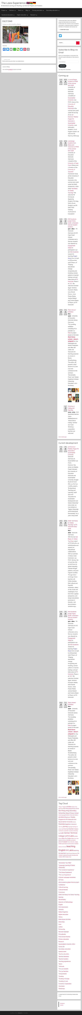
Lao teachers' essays (72, 829)
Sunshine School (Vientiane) (72, 843)
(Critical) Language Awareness (67, 877)
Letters (61, 927)
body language (62, 815)
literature (61, 840)
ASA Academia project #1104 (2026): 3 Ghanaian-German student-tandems (73, 223)
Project (4, 10)
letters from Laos (75, 838)
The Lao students (63, 968)
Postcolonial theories (64, 936)
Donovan (20, 1013)
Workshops (62, 988)
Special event (62, 951)
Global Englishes (63, 912)
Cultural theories (63, 889)
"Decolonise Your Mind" (65, 863)
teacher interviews (62, 846)
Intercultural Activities (65, 919)
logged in (10, 69)
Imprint (61, 1005)
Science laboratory (71, 841)
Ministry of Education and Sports (69, 840)
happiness (68, 824)
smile (60, 843)
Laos (72, 836)
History (61, 917)
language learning (72, 826)
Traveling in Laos (63, 981)
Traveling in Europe (64, 978)
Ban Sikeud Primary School (70, 813)
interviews (61, 826)
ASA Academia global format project (69, 882)
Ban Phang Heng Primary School (71, 808)
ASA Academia (74, 252)
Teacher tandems (63, 959)
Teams (20, 10)
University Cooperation (65, 983)
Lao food (64, 829)
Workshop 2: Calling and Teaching (71, 408)
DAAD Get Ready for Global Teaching (69, 894)
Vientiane (60, 855)
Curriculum (62, 892)
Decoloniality (62, 899)
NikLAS (70, 332)
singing (76, 841)
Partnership (62, 929)
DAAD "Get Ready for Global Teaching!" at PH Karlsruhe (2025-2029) (73, 524)
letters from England (66, 838)
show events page (62, 436)
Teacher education (64, 954)
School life (61, 946)
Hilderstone (73, 824)
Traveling (61, 976)
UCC (70, 283)
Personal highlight (64, 931)
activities (68, 806)
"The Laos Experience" (65, 875)
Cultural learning (63, 887)
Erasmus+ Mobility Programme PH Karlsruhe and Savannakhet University (67, 819)
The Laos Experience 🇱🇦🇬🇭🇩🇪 (18, 3)
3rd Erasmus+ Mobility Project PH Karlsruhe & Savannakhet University (73, 450)
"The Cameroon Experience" (66, 870)
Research (33, 15)
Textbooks (61, 966)
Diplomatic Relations (74, 815)
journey (65, 826)
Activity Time (74, 806)
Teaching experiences (65, 961)
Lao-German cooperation (63, 830)
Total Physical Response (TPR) (72, 853)
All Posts (61, 879)
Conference (62, 884)
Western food (68, 856)
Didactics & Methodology (66, 902)
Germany (61, 909)
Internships (62, 922)
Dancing (61, 897)
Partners (12, 10)
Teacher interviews (64, 956)
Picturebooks (62, 934)
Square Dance (64, 843)
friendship (62, 824)
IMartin (19, 24)
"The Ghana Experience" (65, 872)
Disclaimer (62, 1003)
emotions (61, 817)
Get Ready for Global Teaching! (73, 190)
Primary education (38, 10)
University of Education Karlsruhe (71, 106)
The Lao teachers (63, 971)
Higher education (22, 15)
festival (74, 821)
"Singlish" (64, 806)
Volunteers (62, 986)
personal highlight (63, 841)
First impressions (63, 907)
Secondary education (53, 10)
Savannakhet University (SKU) (67, 944)
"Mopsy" (60, 806)
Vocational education (8, 15)
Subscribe (62, 65)
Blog (28, 10)
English (61, 904)
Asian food (61, 808)
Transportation (63, 973)
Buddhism (67, 815)
